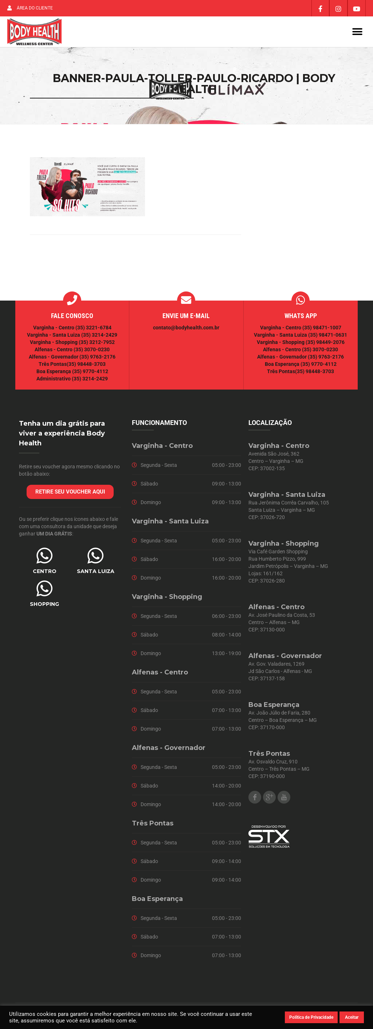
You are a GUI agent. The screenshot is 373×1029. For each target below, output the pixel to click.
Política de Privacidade (311, 1017)
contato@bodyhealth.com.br (186, 328)
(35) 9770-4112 (90, 372)
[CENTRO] (44, 556)
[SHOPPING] (44, 589)
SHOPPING (44, 604)
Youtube (284, 797)
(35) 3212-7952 (97, 342)
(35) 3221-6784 (93, 328)
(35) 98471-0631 (327, 335)
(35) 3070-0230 (92, 350)
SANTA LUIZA (95, 571)
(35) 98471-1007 (321, 328)
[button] (357, 32)
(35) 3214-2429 (99, 335)
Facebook (254, 797)
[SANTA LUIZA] (95, 556)
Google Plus (269, 797)
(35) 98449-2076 (325, 342)
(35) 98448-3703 (86, 364)
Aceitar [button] (351, 1017)
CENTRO (44, 571)
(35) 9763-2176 (97, 357)
